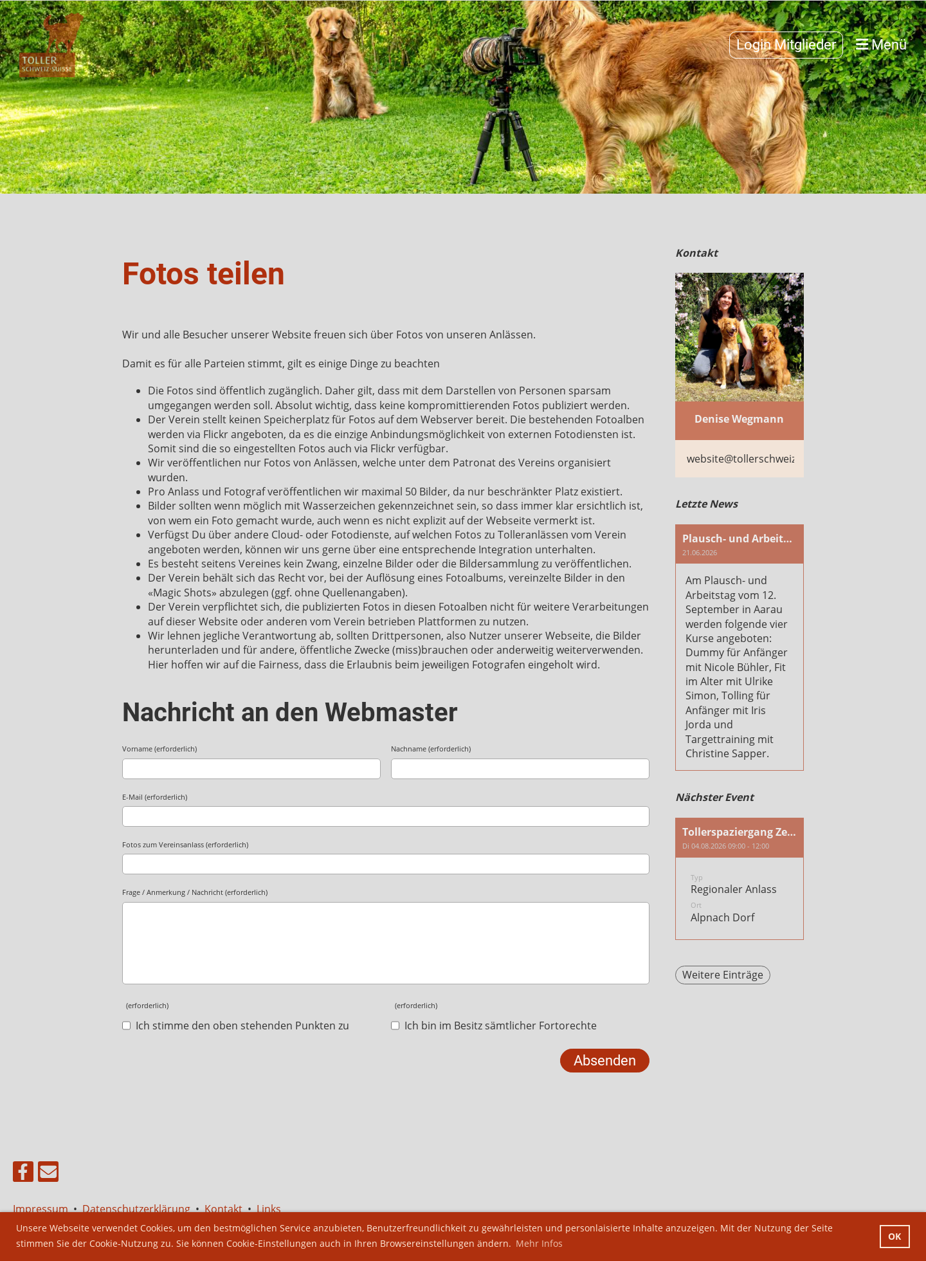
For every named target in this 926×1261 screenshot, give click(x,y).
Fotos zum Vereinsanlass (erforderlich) (185, 844)
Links (269, 1209)
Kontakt (223, 1209)
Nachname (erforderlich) (431, 748)
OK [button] (894, 1236)
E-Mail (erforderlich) (154, 797)
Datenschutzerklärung (136, 1209)
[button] (739, 879)
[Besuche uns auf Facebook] (23, 1174)
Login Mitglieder (786, 45)
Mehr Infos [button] (539, 1243)
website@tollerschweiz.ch (748, 459)
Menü (881, 45)
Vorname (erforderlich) (159, 748)
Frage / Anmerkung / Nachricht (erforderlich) (195, 892)
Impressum (43, 1209)
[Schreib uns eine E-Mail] (48, 1174)
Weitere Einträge (722, 975)
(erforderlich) (145, 1005)
